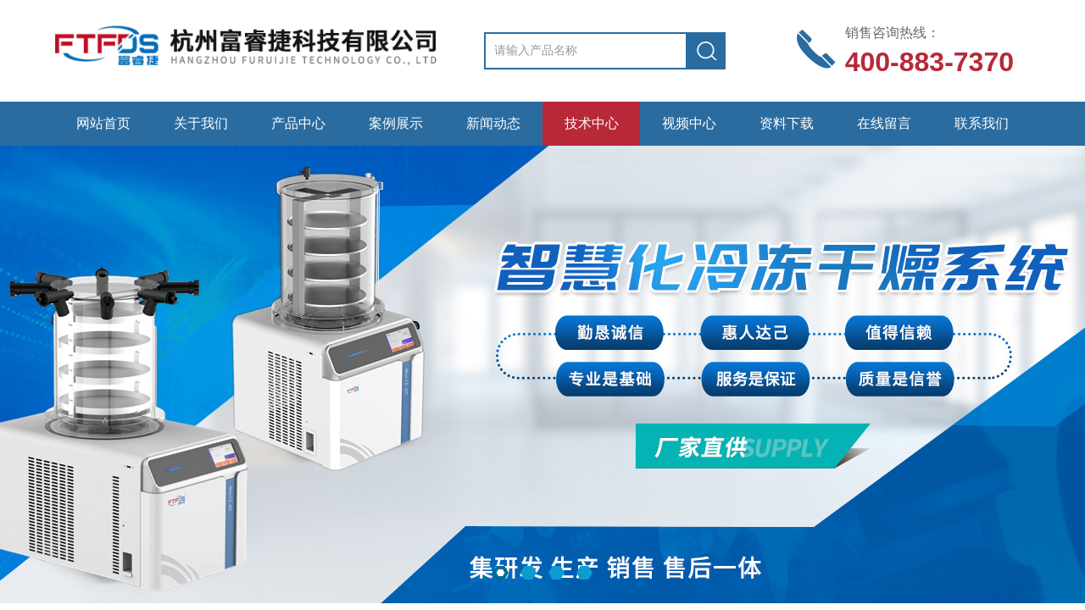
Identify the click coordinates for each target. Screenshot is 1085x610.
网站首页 (103, 123)
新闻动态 (493, 123)
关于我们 (201, 123)
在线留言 (884, 123)
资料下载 (787, 123)
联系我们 (981, 123)
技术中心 (592, 123)
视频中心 (689, 123)
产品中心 (298, 123)
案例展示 (396, 123)
